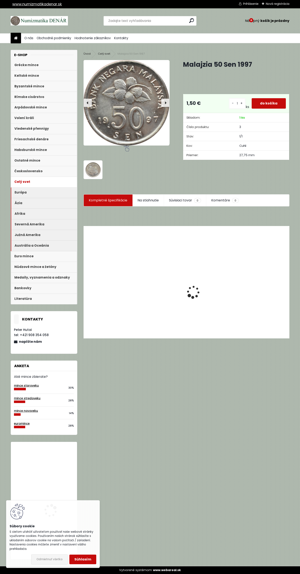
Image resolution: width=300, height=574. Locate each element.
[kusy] (237, 103)
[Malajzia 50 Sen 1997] (126, 102)
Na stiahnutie (148, 200)
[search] (191, 20)
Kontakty (121, 38)
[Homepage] (16, 38)
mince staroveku (26, 386)
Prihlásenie (251, 4)
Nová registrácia (277, 4)
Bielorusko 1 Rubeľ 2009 (55, 462)
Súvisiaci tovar (185, 200)
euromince (22, 424)
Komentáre (225, 200)
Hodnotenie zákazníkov (93, 38)
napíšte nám (30, 341)
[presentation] (88, 103)
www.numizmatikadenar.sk (37, 4)
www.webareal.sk (167, 570)
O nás (28, 38)
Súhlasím (82, 559)
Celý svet (104, 54)
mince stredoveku (27, 398)
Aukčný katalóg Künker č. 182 (106, 305)
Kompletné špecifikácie (108, 200)
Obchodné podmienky (54, 38)
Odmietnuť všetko (49, 559)
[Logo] (39, 20)
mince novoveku (26, 411)
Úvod (87, 54)
